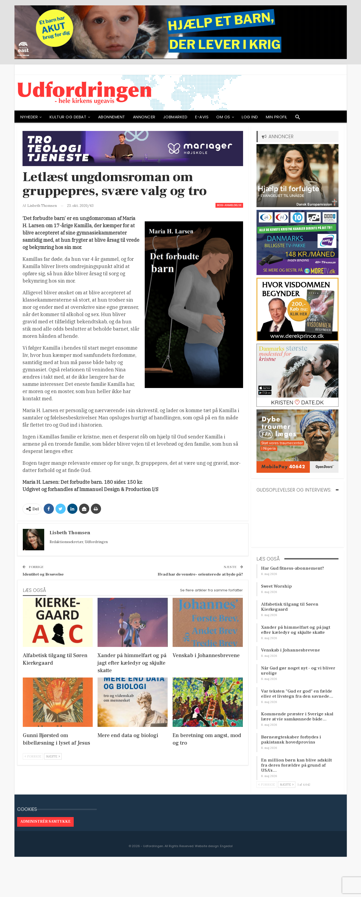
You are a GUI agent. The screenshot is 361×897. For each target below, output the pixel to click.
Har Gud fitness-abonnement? (292, 568)
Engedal (226, 846)
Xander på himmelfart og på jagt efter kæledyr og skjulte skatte (295, 629)
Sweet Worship (276, 586)
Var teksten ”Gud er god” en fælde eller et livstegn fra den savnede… (297, 693)
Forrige (33, 756)
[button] (298, 118)
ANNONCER (144, 117)
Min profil (276, 117)
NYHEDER (29, 117)
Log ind (250, 117)
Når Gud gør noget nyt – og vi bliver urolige (298, 670)
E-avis (202, 117)
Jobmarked (175, 117)
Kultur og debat (68, 117)
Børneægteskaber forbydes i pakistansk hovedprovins (291, 739)
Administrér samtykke (45, 821)
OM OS (223, 117)
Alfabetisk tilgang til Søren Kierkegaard (289, 606)
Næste (53, 756)
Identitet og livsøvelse (43, 574)
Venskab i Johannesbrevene (290, 650)
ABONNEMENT (111, 117)
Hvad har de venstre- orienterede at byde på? (200, 574)
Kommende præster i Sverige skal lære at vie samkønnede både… (297, 716)
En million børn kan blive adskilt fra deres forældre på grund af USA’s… (296, 765)
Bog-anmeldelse (229, 205)
